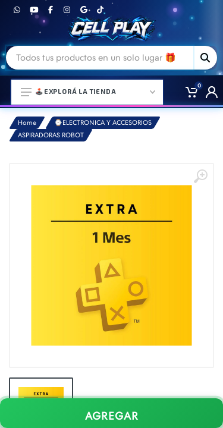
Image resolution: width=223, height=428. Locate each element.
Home (27, 123)
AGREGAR (112, 416)
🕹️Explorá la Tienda (88, 91)
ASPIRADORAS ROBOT (51, 135)
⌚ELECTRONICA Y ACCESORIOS (103, 123)
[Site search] (99, 58)
